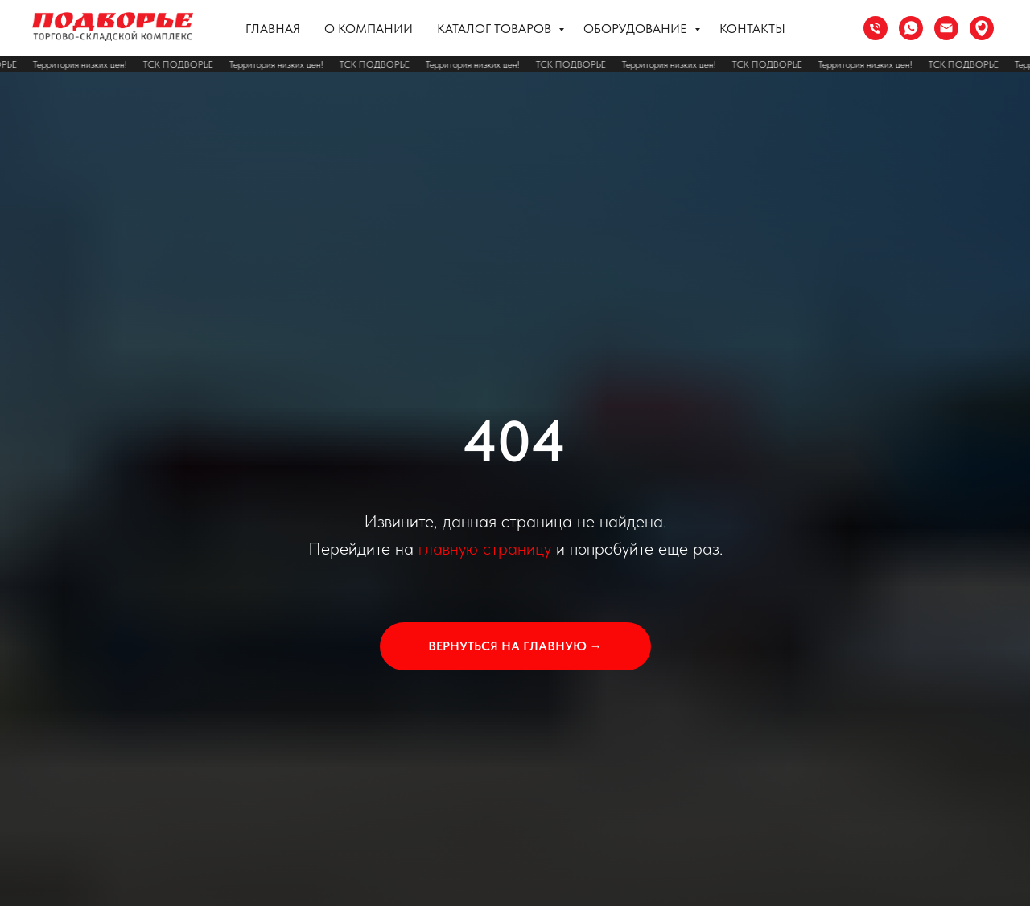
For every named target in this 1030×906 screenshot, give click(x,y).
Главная (272, 28)
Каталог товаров (495, 28)
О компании (368, 28)
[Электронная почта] (946, 28)
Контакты (752, 28)
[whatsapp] (911, 28)
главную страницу (484, 548)
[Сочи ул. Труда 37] (982, 28)
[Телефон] (875, 28)
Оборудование (636, 28)
